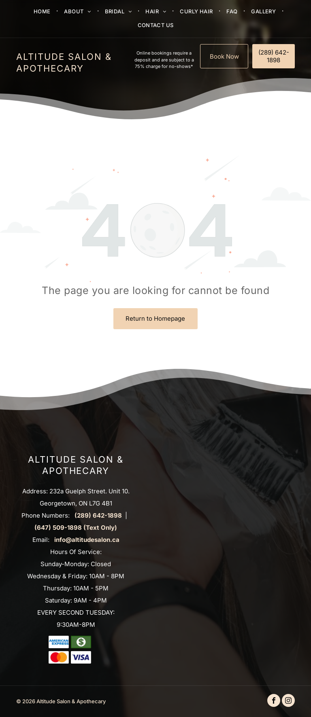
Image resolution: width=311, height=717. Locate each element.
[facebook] (273, 701)
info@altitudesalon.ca (86, 540)
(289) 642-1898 (98, 515)
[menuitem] (43, 11)
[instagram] (288, 701)
